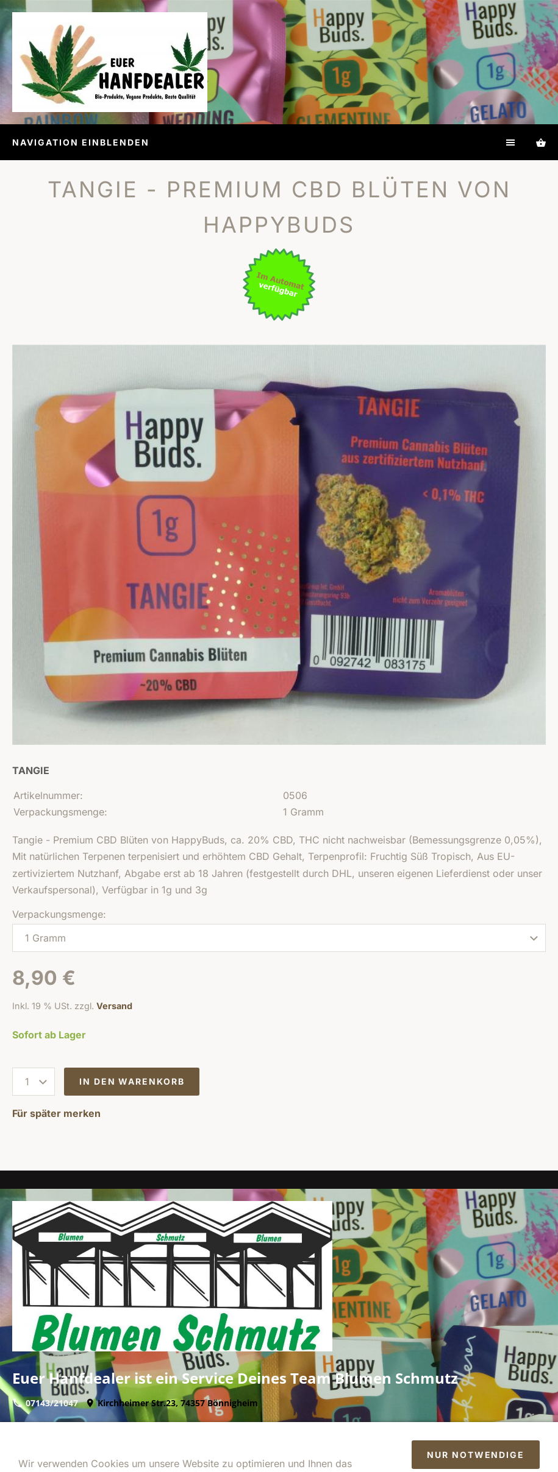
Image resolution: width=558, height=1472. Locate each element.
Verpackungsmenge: (59, 914)
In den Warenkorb (131, 1081)
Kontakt (420, 1427)
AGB (144, 1427)
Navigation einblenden (80, 142)
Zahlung (469, 1427)
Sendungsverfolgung (424, 1444)
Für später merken (56, 1113)
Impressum (96, 1427)
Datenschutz (278, 1427)
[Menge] (33, 1082)
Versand (114, 1006)
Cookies (269, 1444)
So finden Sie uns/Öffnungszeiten (162, 1444)
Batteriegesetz (332, 1444)
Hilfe (329, 1427)
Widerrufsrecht (201, 1427)
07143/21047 (45, 1403)
